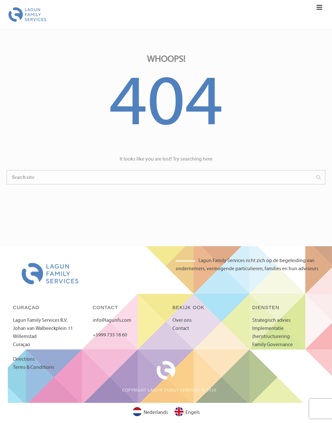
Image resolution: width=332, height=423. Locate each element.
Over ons (182, 320)
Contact (180, 328)
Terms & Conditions (33, 367)
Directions (24, 359)
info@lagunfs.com (112, 320)
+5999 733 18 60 (110, 335)
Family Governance (272, 344)
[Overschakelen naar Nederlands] (150, 412)
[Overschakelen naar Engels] (187, 412)
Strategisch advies (271, 320)
